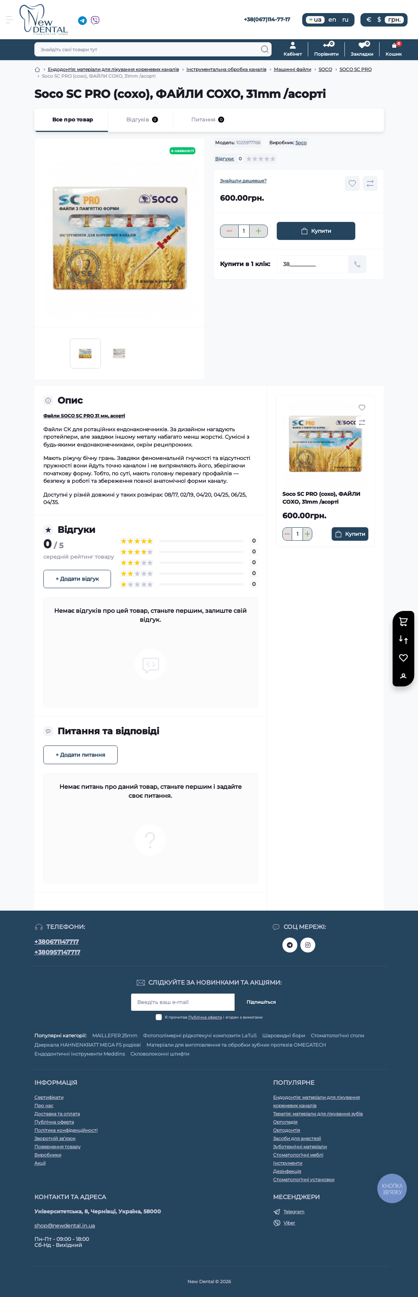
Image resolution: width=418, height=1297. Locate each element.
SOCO (325, 69)
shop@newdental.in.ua (64, 1226)
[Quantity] (244, 231)
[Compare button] (370, 183)
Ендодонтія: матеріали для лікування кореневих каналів (113, 69)
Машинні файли (292, 69)
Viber (289, 1223)
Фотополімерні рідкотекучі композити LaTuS (200, 1035)
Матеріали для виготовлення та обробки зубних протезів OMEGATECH (236, 1045)
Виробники (47, 1155)
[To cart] (350, 534)
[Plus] (258, 231)
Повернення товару (57, 1146)
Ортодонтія (286, 1130)
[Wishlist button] (352, 183)
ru (345, 20)
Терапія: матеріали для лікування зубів (318, 1114)
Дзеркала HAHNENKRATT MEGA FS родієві (87, 1045)
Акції (40, 1163)
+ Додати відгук (77, 578)
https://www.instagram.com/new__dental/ (307, 945)
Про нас (43, 1105)
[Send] (357, 264)
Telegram (294, 1211)
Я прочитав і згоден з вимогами (214, 1017)
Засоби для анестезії (297, 1138)
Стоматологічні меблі (298, 1155)
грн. (394, 19)
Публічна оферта (205, 1017)
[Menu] (9, 20)
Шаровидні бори (283, 1035)
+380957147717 (57, 952)
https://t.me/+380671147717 (290, 945)
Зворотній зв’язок (54, 1138)
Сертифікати (49, 1097)
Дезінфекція (287, 1171)
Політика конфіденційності (65, 1130)
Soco (301, 142)
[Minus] (229, 231)
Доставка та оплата (57, 1114)
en (332, 20)
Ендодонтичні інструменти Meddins (79, 1054)
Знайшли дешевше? (243, 180)
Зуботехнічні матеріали (300, 1146)
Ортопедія (285, 1122)
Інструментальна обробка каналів (226, 69)
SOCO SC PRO (356, 69)
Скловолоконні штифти (159, 1054)
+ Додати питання (80, 754)
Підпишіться (261, 1002)
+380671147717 (56, 941)
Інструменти (287, 1163)
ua (315, 19)
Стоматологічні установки (303, 1179)
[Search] (265, 49)
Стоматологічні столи (337, 1035)
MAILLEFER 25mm (114, 1035)
